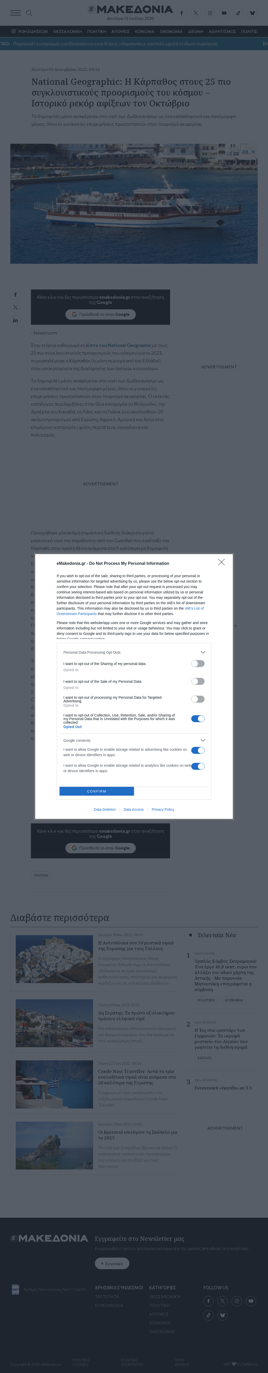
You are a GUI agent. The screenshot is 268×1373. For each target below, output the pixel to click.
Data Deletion (105, 809)
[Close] (223, 564)
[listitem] (134, 652)
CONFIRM (96, 791)
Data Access (134, 809)
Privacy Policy (163, 809)
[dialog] (134, 686)
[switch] (198, 663)
